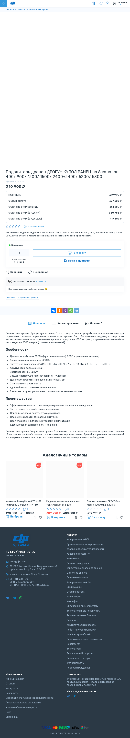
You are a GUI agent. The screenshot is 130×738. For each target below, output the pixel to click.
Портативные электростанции (84, 639)
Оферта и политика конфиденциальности (29, 697)
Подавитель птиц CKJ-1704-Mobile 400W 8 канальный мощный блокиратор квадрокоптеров (103, 503)
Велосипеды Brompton (80, 653)
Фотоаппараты (75, 663)
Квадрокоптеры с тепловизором (85, 549)
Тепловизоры (74, 648)
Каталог (11, 297)
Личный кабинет (15, 678)
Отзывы (10, 683)
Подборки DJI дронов (79, 667)
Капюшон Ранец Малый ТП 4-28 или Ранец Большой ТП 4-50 (23, 503)
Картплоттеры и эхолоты (81, 625)
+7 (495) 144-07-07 (21, 552)
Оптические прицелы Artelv (82, 606)
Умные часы (73, 558)
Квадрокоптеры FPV (78, 553)
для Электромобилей (79, 634)
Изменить (41, 281)
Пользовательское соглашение (23, 702)
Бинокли (71, 620)
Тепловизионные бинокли (81, 615)
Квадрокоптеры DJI (78, 539)
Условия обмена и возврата (21, 707)
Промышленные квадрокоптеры (85, 544)
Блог (8, 712)
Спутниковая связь (78, 577)
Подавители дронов (28, 297)
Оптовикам (12, 716)
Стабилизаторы (76, 591)
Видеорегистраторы (78, 658)
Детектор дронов (77, 572)
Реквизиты (12, 693)
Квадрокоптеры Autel (79, 582)
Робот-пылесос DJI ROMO (81, 629)
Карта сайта (74, 733)
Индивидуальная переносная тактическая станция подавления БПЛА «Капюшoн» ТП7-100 (63, 503)
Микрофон (72, 601)
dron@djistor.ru (18, 561)
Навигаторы (74, 596)
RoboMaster (73, 644)
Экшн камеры (74, 587)
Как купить (12, 688)
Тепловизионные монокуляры (83, 610)
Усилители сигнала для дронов (84, 568)
